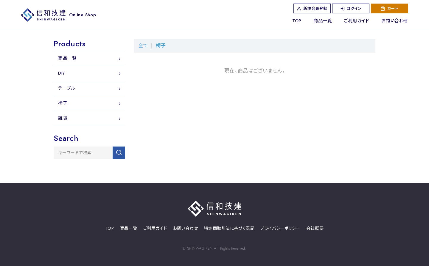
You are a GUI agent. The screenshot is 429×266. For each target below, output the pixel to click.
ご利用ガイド (356, 21)
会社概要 (315, 228)
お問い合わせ (394, 21)
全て (143, 45)
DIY (61, 73)
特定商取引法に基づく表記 (229, 228)
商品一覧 (322, 21)
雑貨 (62, 118)
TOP (296, 21)
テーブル (66, 88)
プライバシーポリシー (280, 228)
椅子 (160, 45)
